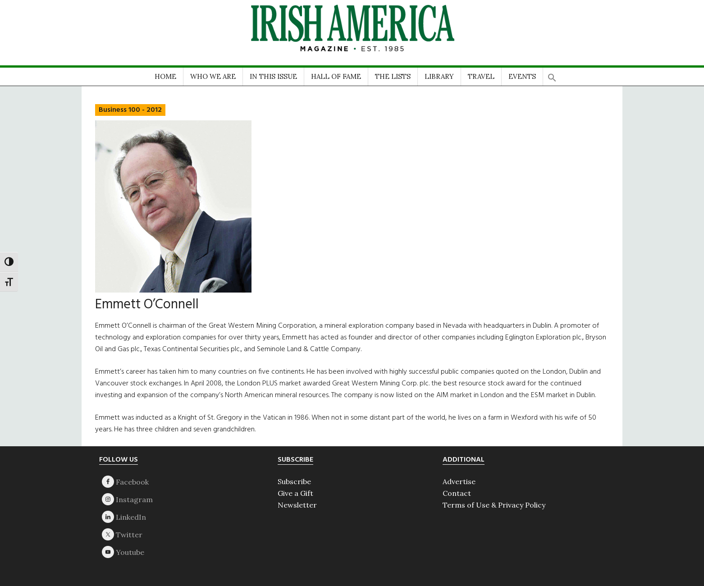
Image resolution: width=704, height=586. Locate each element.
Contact (457, 493)
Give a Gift (295, 493)
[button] (552, 74)
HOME (165, 76)
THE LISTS (393, 76)
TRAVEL (481, 76)
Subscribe (294, 481)
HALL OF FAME (336, 76)
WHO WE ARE (213, 76)
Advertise (459, 481)
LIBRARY (439, 76)
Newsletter (297, 504)
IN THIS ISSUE (273, 76)
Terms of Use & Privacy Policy (494, 504)
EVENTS (522, 76)
